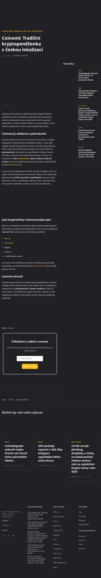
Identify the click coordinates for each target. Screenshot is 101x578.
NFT (43, 266)
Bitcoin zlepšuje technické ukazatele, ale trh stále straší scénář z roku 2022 (87, 144)
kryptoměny (23, 158)
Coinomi (10, 328)
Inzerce (5, 521)
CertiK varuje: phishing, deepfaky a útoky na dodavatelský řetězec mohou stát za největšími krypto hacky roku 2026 (87, 110)
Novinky (27, 31)
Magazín (18, 31)
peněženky (12, 164)
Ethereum (9, 243)
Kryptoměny (8, 31)
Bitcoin (8, 238)
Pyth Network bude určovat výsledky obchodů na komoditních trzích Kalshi (87, 127)
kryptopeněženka (22, 400)
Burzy (80, 72)
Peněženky (37, 31)
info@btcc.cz (6, 516)
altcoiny (35, 266)
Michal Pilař (9, 458)
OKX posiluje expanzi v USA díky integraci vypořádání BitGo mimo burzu (88, 93)
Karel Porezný (21, 55)
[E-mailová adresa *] (30, 358)
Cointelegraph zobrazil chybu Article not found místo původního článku (87, 76)
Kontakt (5, 511)
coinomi (11, 400)
